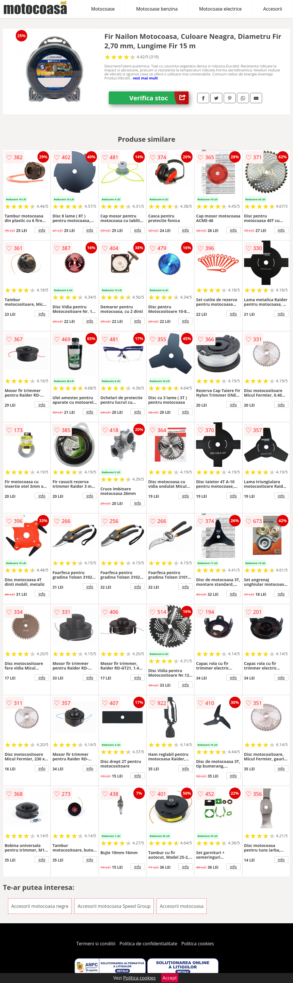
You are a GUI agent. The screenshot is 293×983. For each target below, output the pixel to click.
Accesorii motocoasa (181, 906)
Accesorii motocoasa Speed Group (114, 906)
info (41, 230)
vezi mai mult (145, 78)
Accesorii (272, 9)
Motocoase (103, 9)
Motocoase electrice (220, 9)
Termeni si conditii (96, 943)
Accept (170, 978)
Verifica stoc (159, 97)
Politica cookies (197, 943)
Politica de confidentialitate (148, 943)
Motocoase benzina (157, 9)
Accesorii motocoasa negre (39, 906)
